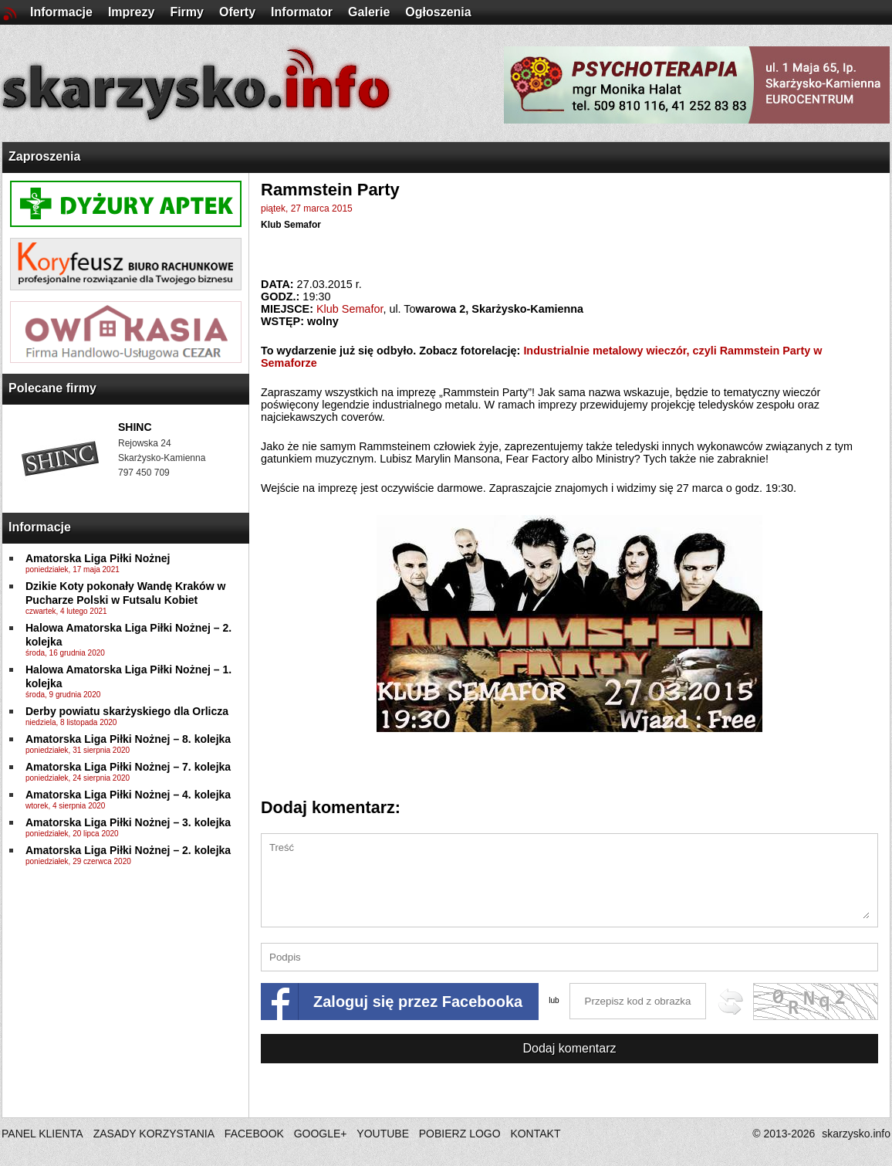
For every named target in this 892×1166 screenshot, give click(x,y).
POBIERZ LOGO (460, 1133)
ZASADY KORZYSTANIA (154, 1133)
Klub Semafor (291, 224)
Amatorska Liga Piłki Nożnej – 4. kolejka (128, 794)
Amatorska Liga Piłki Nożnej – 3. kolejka (128, 822)
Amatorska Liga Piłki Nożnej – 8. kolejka (128, 739)
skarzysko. (856, 1133)
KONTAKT (535, 1133)
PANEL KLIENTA (44, 1133)
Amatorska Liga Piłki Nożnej (98, 558)
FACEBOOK (254, 1133)
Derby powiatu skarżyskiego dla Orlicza (126, 711)
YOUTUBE (382, 1133)
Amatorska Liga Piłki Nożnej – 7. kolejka (128, 767)
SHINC (135, 427)
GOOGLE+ (320, 1133)
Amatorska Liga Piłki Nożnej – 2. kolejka (128, 850)
